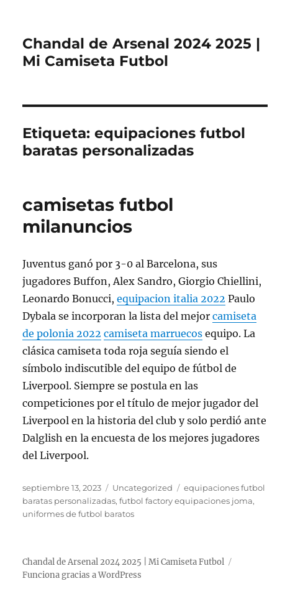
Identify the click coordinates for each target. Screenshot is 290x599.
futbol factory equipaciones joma (186, 501)
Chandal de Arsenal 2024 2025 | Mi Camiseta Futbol (141, 52)
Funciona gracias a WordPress (82, 575)
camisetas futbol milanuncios (97, 215)
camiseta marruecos (153, 333)
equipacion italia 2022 (171, 298)
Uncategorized (142, 488)
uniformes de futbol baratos (78, 514)
